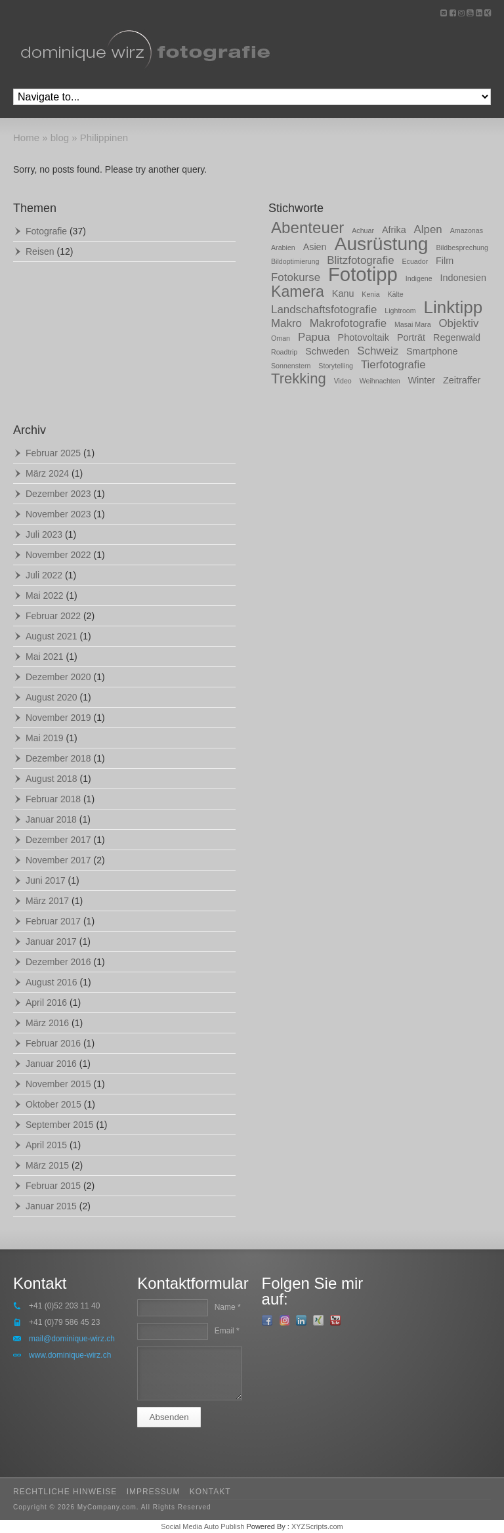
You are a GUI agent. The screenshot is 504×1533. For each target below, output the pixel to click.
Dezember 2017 (58, 839)
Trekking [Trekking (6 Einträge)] (298, 378)
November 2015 (58, 1084)
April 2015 (46, 1145)
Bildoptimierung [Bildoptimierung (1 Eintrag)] (295, 261)
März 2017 (47, 901)
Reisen (40, 251)
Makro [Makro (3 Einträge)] (286, 323)
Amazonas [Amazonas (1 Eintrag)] (466, 230)
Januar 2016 (51, 1063)
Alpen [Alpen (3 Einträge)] (428, 229)
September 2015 (60, 1124)
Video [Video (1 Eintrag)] (343, 381)
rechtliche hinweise (65, 1491)
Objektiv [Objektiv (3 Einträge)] (458, 323)
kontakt (210, 1491)
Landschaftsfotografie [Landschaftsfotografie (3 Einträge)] (324, 309)
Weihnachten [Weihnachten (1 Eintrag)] (380, 381)
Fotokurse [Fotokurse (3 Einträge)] (295, 277)
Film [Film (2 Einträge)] (444, 260)
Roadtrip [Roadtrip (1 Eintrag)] (284, 352)
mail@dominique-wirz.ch (72, 1338)
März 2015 (47, 1165)
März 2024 (47, 473)
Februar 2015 (53, 1185)
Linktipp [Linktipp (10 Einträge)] (453, 307)
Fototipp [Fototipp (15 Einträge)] (363, 274)
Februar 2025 (53, 453)
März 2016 (47, 1023)
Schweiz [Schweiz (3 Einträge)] (377, 351)
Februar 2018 (53, 799)
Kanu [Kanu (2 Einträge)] (343, 293)
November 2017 (58, 860)
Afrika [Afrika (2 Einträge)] (394, 230)
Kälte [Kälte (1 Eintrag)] (395, 294)
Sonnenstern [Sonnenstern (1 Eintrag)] (290, 366)
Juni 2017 (46, 880)
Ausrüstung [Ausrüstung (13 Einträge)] (382, 243)
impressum (153, 1491)
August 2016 (51, 982)
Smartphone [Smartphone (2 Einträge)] (431, 351)
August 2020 (51, 697)
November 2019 (58, 717)
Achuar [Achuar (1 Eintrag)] (363, 230)
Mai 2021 (45, 656)
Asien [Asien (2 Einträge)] (315, 247)
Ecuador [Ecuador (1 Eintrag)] (415, 261)
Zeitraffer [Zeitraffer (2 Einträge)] (461, 380)
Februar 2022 (53, 616)
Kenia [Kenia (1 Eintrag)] (370, 294)
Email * (227, 1330)
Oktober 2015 (53, 1104)
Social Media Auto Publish (202, 1526)
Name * (228, 1307)
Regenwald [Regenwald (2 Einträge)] (456, 337)
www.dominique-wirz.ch (70, 1355)
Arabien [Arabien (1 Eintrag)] (283, 247)
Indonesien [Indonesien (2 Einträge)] (463, 277)
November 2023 (58, 514)
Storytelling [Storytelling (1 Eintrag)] (335, 366)
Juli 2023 (44, 534)
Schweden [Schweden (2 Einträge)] (327, 351)
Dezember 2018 (58, 758)
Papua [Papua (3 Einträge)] (314, 337)
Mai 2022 (45, 595)
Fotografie (46, 231)
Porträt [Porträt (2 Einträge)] (411, 337)
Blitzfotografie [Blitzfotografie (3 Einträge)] (360, 260)
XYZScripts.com (317, 1526)
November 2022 (58, 555)
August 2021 (51, 636)
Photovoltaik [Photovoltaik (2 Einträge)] (363, 337)
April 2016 (46, 1002)
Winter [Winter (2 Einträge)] (422, 380)
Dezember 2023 (58, 493)
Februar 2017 (53, 921)
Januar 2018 (51, 819)
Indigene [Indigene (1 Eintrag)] (419, 278)
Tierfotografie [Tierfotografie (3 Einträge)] (393, 364)
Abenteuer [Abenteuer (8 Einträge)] (307, 227)
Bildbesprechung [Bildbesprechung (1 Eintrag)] (462, 247)
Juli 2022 (44, 575)
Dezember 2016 (58, 962)
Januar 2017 (51, 941)
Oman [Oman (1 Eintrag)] (280, 338)
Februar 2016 (53, 1043)
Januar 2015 (51, 1206)
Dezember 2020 (58, 677)
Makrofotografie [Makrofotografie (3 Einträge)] (348, 323)
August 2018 (51, 778)
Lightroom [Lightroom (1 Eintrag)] (400, 310)
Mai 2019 (45, 738)
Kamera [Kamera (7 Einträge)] (297, 291)
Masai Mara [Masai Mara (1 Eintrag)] (412, 324)
